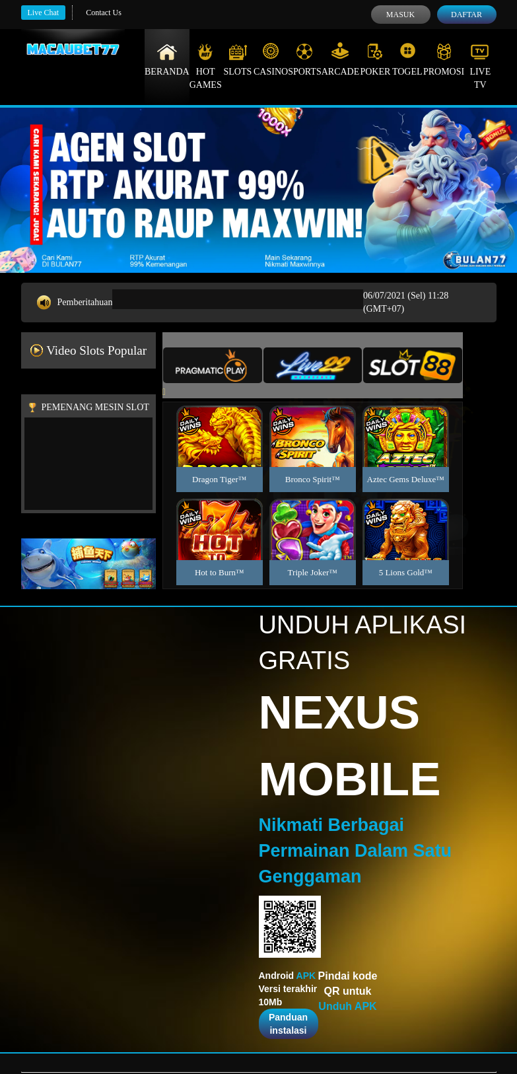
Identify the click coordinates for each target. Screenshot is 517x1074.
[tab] (212, 365)
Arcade (341, 59)
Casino (271, 59)
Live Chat (43, 12)
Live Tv (480, 66)
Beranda (167, 59)
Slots (237, 59)
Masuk (400, 14)
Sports (305, 59)
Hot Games (206, 66)
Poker (375, 59)
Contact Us (103, 12)
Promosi (443, 59)
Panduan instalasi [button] (288, 1024)
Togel (407, 59)
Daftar (466, 14)
